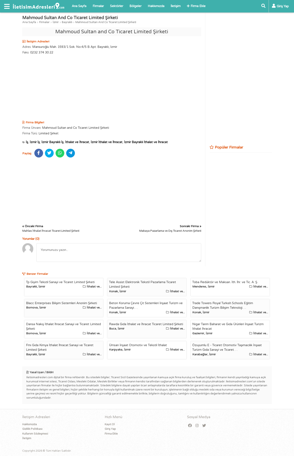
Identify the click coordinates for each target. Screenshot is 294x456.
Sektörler (116, 6)
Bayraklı (67, 22)
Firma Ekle (196, 6)
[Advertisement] (111, 88)
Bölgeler (135, 6)
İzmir (56, 22)
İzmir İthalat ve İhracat (106, 142)
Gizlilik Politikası (32, 429)
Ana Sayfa (79, 6)
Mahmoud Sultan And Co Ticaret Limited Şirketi (105, 22)
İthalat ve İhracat (77, 142)
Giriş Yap (110, 429)
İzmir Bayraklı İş (52, 142)
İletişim (176, 6)
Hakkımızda (156, 6)
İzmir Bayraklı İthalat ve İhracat (146, 142)
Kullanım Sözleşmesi (35, 433)
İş (27, 142)
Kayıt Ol (110, 424)
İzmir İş (35, 142)
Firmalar (98, 6)
